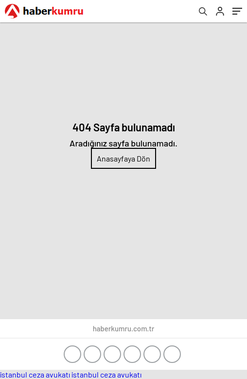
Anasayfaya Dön (123, 158)
